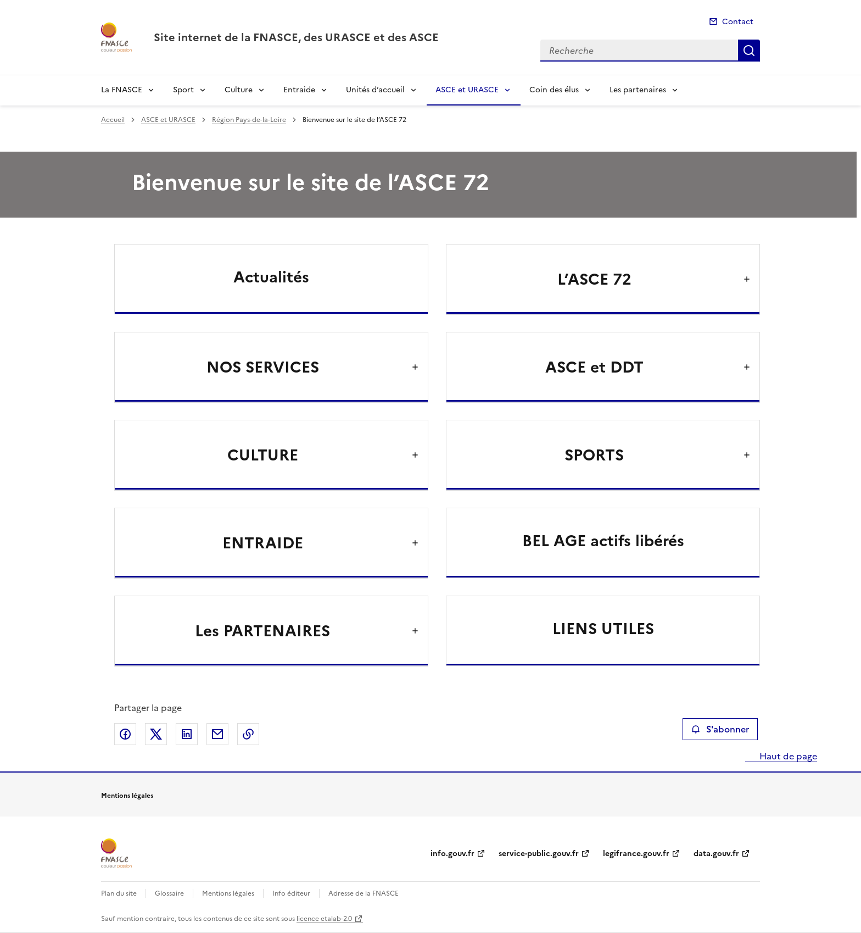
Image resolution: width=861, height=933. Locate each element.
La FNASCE (121, 90)
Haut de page (787, 756)
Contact (737, 21)
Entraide (299, 90)
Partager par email (217, 734)
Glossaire (169, 893)
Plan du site (119, 893)
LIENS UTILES (603, 628)
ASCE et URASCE (467, 90)
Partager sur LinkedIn (187, 734)
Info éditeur (291, 893)
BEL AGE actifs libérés (603, 541)
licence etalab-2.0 (324, 919)
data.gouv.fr (716, 853)
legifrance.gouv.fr (636, 853)
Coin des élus (554, 90)
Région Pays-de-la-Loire (249, 120)
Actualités (271, 277)
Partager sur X (156, 734)
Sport (183, 90)
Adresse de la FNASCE (363, 893)
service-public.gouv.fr (539, 853)
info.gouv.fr (452, 853)
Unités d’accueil (375, 90)
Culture (239, 90)
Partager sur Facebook (125, 734)
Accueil (113, 120)
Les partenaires (638, 90)
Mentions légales (228, 893)
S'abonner (720, 729)
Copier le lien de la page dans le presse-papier (248, 734)
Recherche (749, 51)
